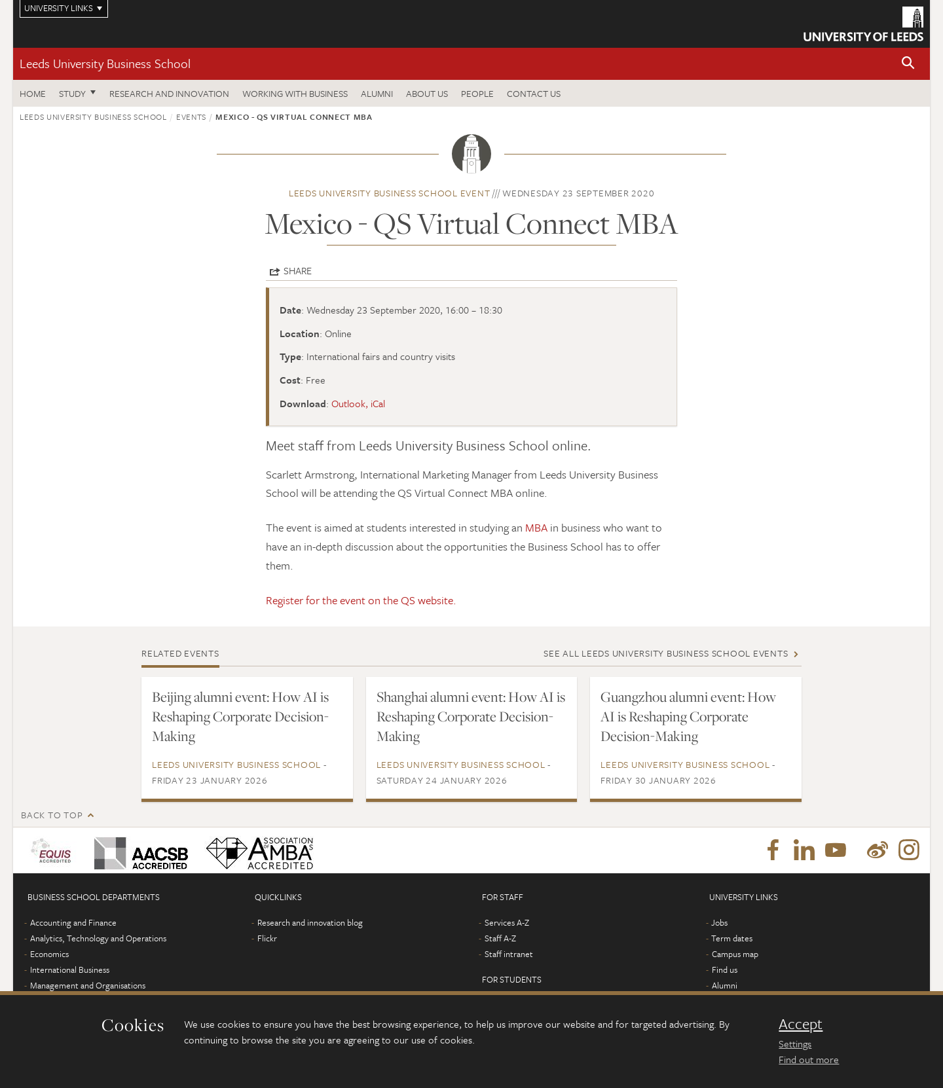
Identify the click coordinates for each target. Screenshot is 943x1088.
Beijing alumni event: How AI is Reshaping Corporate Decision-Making (240, 716)
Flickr (267, 938)
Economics (49, 953)
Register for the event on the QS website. (361, 600)
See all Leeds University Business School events (666, 653)
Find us (724, 969)
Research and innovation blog (310, 922)
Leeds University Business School (105, 63)
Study (72, 93)
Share (298, 270)
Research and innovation (169, 93)
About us (427, 93)
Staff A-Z (500, 938)
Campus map (735, 953)
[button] (908, 63)
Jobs (719, 922)
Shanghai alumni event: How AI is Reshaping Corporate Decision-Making (471, 716)
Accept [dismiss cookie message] (801, 1024)
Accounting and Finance (73, 922)
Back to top (52, 815)
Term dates (731, 938)
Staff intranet (509, 953)
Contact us (534, 93)
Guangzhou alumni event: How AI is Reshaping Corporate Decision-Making (688, 716)
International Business (69, 969)
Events (191, 116)
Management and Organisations (87, 985)
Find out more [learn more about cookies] (809, 1059)
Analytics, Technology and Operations (98, 938)
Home (33, 93)
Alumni (377, 93)
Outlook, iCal (358, 403)
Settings (795, 1043)
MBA (537, 527)
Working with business (295, 93)
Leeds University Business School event (389, 193)
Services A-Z (507, 922)
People (477, 93)
